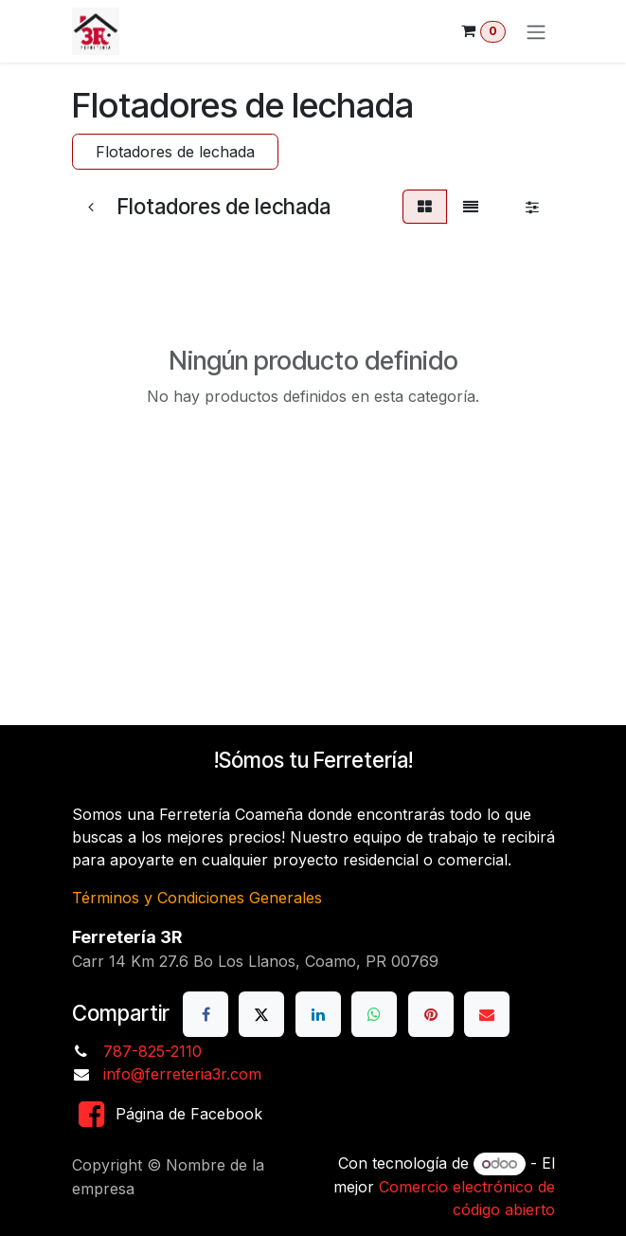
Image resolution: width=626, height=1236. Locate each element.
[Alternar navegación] (536, 31)
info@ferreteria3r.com (182, 1073)
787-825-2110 (152, 1051)
